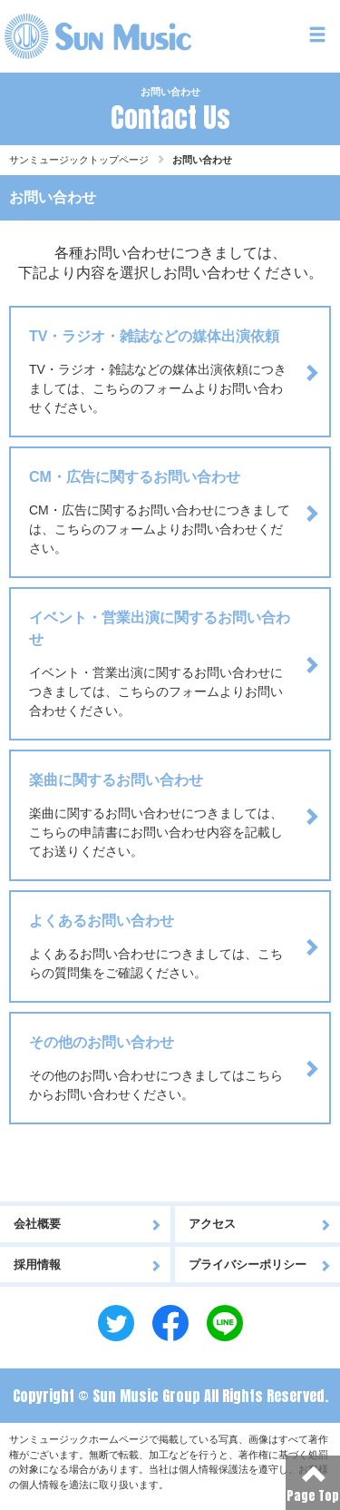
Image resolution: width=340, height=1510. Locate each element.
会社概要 (87, 1224)
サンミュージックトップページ (79, 159)
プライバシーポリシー (260, 1264)
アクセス (260, 1224)
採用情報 (87, 1264)
